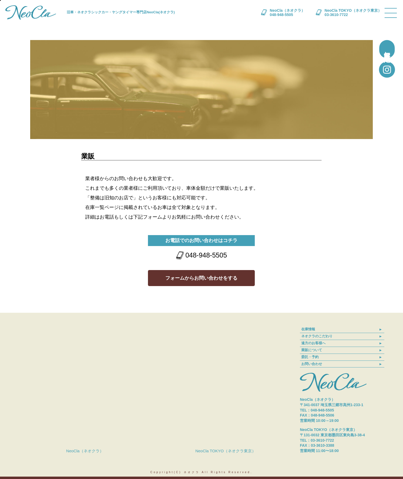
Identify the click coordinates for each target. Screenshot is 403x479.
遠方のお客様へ (313, 343)
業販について (311, 350)
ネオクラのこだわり (316, 336)
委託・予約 (310, 357)
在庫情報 (308, 329)
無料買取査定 (387, 49)
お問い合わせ (311, 364)
